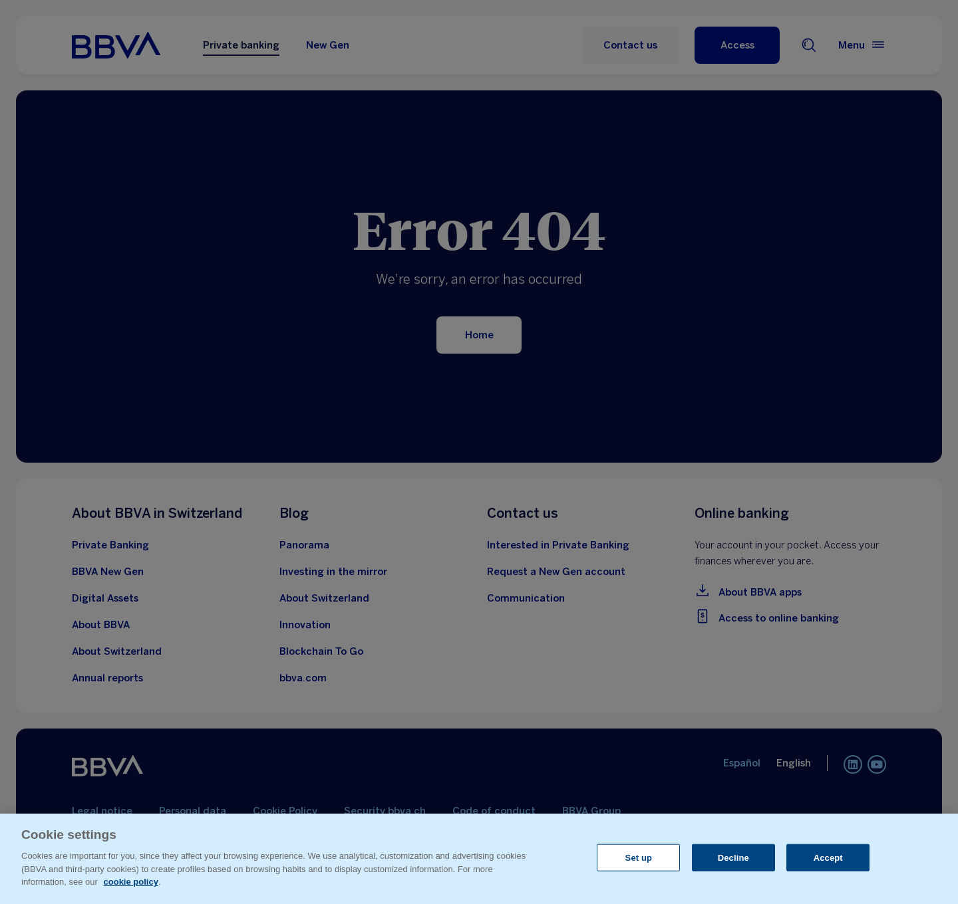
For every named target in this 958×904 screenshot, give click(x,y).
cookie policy (131, 882)
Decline (733, 857)
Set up (639, 857)
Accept (828, 857)
